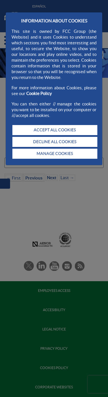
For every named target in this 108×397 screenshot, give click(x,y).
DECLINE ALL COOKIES (54, 141)
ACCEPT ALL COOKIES (55, 130)
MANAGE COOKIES (55, 153)
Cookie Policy (39, 93)
